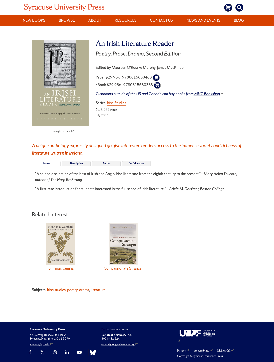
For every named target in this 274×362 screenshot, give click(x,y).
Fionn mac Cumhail (60, 268)
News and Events (203, 20)
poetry (72, 289)
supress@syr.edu (39, 344)
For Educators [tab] (136, 163)
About (94, 20)
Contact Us (161, 20)
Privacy (181, 350)
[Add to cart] (156, 77)
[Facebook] (30, 352)
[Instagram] (55, 352)
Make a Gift (223, 350)
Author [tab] (106, 163)
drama (84, 289)
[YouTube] (79, 352)
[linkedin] (67, 352)
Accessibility (201, 350)
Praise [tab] (46, 163)
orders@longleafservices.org (118, 344)
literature (98, 289)
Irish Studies (116, 102)
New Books (34, 20)
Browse (67, 20)
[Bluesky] (92, 352)
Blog (239, 20)
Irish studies (56, 289)
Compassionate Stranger (123, 268)
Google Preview (61, 131)
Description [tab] (76, 163)
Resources (125, 20)
